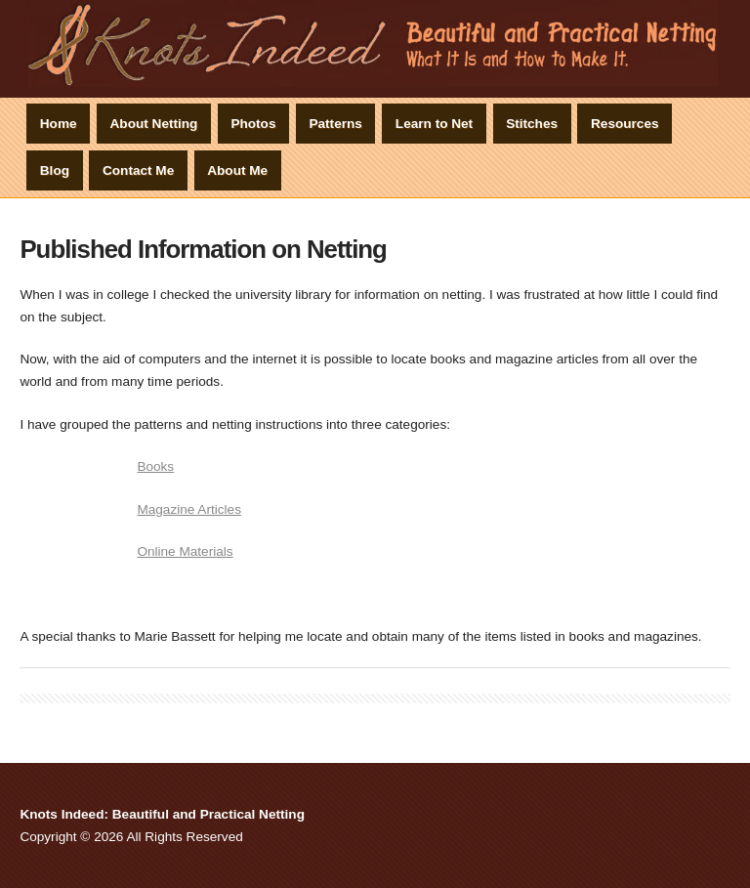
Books (155, 466)
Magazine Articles (189, 509)
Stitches (532, 123)
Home (58, 123)
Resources (625, 123)
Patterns (335, 123)
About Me (237, 170)
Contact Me (138, 170)
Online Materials (184, 551)
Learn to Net (434, 123)
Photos (252, 123)
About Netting (154, 123)
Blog (54, 170)
